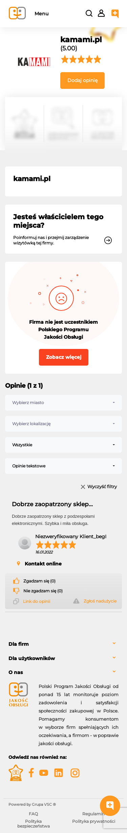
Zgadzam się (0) (39, 581)
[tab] (63, 644)
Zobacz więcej (63, 357)
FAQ (33, 813)
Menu (41, 14)
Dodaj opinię (82, 80)
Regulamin (93, 813)
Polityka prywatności (93, 821)
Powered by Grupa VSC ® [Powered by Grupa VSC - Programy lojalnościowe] (32, 804)
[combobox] (63, 403)
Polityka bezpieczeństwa (33, 824)
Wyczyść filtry (102, 487)
